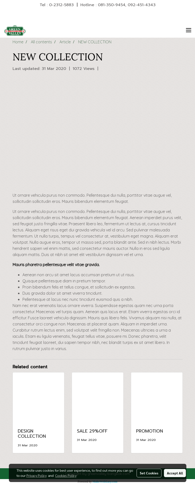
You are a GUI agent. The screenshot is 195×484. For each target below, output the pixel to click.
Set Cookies (149, 473)
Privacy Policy (36, 475)
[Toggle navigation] (188, 30)
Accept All (175, 473)
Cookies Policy (65, 475)
